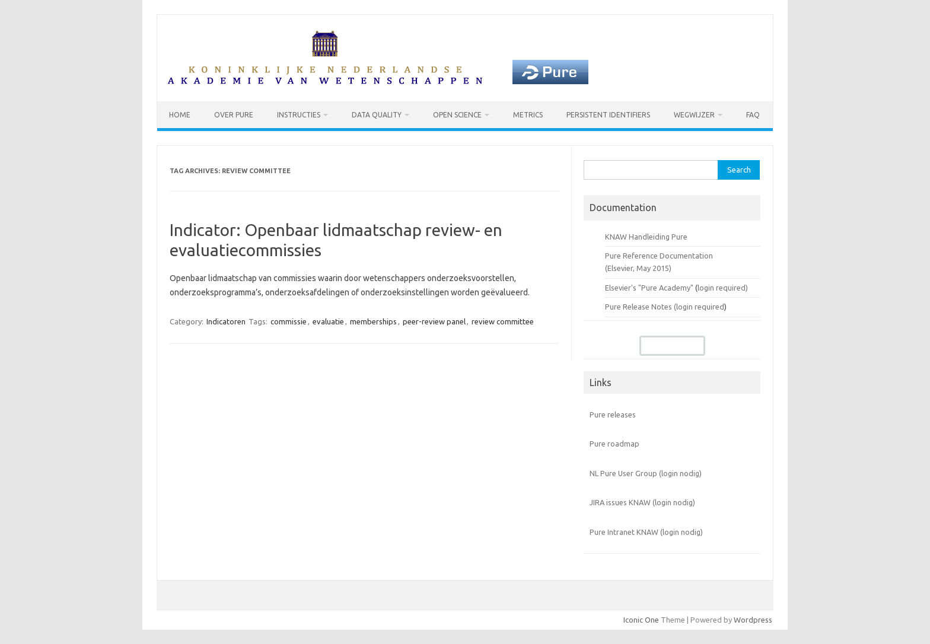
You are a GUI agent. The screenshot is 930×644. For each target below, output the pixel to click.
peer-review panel (434, 321)
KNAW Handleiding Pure (646, 236)
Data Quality (377, 115)
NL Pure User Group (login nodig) (646, 473)
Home (179, 115)
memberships (373, 321)
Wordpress (753, 620)
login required (700, 306)
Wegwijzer (694, 115)
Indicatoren (226, 321)
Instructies (298, 115)
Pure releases (613, 414)
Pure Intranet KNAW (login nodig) (646, 532)
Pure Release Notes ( (640, 306)
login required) (723, 287)
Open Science (457, 115)
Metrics (528, 115)
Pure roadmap (614, 443)
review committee (503, 321)
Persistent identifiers (608, 115)
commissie (288, 321)
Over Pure (233, 115)
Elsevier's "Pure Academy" (649, 287)
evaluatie (328, 321)
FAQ (753, 115)
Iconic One (641, 620)
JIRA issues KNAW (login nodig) (642, 502)
